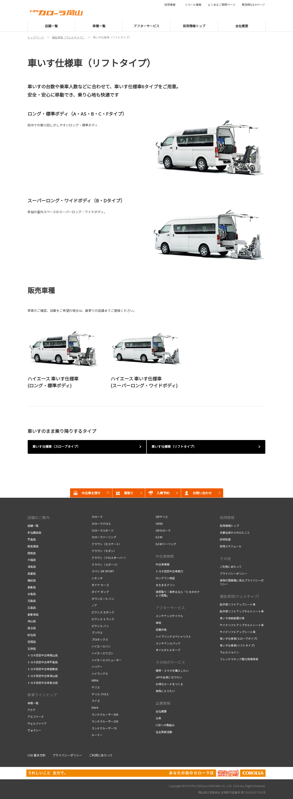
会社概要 (161, 711)
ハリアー (97, 667)
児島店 (31, 601)
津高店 (31, 566)
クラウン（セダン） (104, 551)
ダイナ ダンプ (100, 592)
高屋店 (31, 573)
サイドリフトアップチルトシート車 (242, 625)
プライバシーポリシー (233, 573)
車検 (158, 623)
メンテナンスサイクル (169, 616)
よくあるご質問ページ (221, 4)
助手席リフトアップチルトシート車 (242, 611)
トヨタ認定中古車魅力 (169, 571)
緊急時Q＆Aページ (253, 4)
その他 (225, 558)
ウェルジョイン (229, 652)
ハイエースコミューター (107, 660)
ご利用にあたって (230, 566)
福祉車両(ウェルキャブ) (239, 596)
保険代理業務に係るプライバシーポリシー (242, 582)
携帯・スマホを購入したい (172, 670)
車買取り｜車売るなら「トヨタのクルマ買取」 (178, 594)
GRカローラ (163, 530)
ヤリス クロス (100, 694)
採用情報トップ (229, 525)
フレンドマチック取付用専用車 (239, 659)
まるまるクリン (165, 585)
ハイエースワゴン (102, 653)
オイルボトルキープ (168, 650)
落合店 (31, 628)
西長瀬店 (32, 546)
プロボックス (100, 639)
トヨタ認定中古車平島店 (42, 662)
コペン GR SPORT (103, 571)
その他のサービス (170, 662)
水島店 (31, 594)
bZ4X (159, 537)
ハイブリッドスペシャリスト (173, 636)
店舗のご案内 (38, 517)
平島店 (31, 539)
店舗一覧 (32, 525)
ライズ (96, 701)
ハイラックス (100, 673)
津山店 (31, 621)
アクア (31, 710)
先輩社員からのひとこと (235, 532)
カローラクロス (101, 523)
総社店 (31, 635)
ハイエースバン (101, 646)
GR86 (159, 523)
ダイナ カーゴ (100, 585)
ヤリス (96, 687)
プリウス (97, 632)
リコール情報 (193, 4)
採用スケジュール (230, 546)
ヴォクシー (34, 730)
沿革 (158, 718)
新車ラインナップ (42, 694)
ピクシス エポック (103, 612)
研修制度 (225, 539)
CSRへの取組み (165, 725)
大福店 (31, 560)
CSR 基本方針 (36, 755)
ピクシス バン (100, 626)
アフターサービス (170, 607)
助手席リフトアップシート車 (237, 604)
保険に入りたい (165, 691)
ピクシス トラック (103, 619)
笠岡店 (31, 642)
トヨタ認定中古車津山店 (42, 676)
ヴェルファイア (37, 723)
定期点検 (161, 629)
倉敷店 (31, 587)
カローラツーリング (104, 537)
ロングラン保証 (165, 578)
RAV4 (95, 707)
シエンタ (97, 578)
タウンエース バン (103, 599)
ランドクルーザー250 (105, 721)
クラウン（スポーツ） (105, 564)
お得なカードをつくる (169, 684)
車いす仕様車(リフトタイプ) (237, 645)
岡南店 (31, 553)
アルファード (35, 716)
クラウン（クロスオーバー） (109, 558)
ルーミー (97, 735)
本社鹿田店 (34, 532)
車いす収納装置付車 (232, 618)
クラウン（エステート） (107, 544)
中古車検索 (165, 556)
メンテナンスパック (168, 643)
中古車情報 (162, 564)
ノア (94, 605)
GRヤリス (162, 517)
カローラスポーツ (103, 530)
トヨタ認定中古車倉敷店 (42, 669)
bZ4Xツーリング (166, 544)
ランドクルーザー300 (105, 714)
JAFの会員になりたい (169, 677)
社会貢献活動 (164, 732)
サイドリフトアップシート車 (237, 632)
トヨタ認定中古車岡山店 (42, 655)
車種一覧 (32, 703)
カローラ (97, 517)
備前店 (31, 580)
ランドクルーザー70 (104, 728)
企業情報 (163, 703)
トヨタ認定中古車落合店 (42, 683)
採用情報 (171, 4)
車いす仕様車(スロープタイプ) (238, 638)
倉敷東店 (32, 614)
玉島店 (31, 607)
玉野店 (31, 648)
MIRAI (95, 680)
